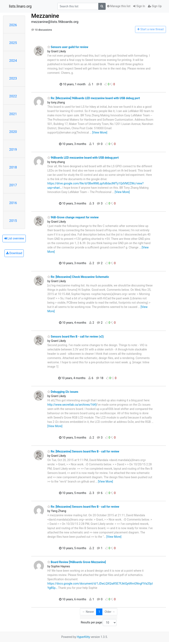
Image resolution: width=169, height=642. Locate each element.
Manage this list (118, 6)
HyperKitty (83, 637)
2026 (13, 25)
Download (14, 253)
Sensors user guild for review (67, 47)
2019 (13, 149)
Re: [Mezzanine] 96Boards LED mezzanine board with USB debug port (93, 98)
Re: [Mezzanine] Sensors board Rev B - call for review (83, 451)
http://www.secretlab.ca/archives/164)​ (72, 404)
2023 (13, 78)
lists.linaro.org (20, 6)
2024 (13, 60)
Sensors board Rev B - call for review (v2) (75, 336)
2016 (13, 203)
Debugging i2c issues (62, 391)
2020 (13, 132)
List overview (14, 238)
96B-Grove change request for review (73, 217)
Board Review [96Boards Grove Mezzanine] (76, 562)
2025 (13, 43)
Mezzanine (45, 15)
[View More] (99, 132)
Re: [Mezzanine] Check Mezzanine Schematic (78, 276)
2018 (13, 167)
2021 (13, 114)
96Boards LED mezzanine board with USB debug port (83, 157)
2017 (13, 185)
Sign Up (155, 6)
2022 (13, 96)
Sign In (139, 6)
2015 (13, 221)
